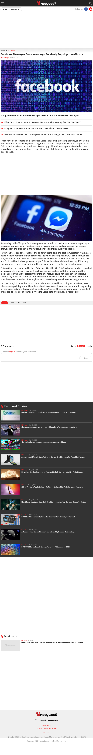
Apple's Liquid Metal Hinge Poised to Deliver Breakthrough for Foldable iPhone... (53, 457)
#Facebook (16, 302)
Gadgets (24, 640)
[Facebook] (86, 9)
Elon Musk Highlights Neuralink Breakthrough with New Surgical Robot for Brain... (53, 502)
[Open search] (90, 3)
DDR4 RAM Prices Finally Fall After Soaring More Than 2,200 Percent (48, 517)
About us (46, 725)
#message (27, 302)
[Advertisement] (46, 30)
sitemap (46, 732)
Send (86, 358)
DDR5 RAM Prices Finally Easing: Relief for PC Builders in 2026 (45, 547)
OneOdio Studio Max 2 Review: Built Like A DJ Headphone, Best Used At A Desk (52, 642)
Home (3, 50)
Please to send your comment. (19, 351)
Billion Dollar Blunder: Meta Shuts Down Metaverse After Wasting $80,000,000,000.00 (41, 122)
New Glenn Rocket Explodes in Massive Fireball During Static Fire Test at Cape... (52, 472)
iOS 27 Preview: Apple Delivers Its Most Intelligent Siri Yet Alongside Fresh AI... (52, 487)
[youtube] (90, 9)
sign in (12, 352)
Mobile (23, 485)
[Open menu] (2, 3)
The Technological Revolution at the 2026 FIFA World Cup (43, 442)
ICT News (11, 50)
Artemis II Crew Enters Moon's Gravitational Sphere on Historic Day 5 (48, 532)
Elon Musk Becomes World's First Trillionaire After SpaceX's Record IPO (49, 427)
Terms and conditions (46, 728)
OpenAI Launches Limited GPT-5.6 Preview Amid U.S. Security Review (48, 412)
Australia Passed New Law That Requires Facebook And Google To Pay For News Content (42, 134)
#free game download (11, 9)
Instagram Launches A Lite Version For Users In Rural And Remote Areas (34, 128)
